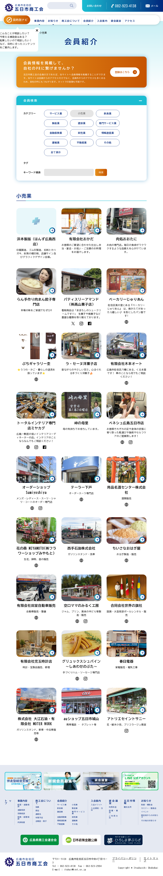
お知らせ (53, 21)
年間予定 (39, 817)
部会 (37, 810)
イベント (145, 812)
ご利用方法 (113, 816)
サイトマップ (151, 859)
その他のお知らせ (148, 820)
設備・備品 (113, 811)
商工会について (71, 21)
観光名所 (127, 807)
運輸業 (55, 142)
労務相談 (21, 813)
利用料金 (112, 807)
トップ (8, 802)
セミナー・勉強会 (148, 808)
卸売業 (81, 133)
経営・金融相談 (23, 805)
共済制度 (21, 822)
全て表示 (56, 152)
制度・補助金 (147, 805)
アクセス (130, 21)
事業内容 (39, 21)
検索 (101, 172)
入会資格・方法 (97, 809)
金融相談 (21, 810)
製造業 (55, 123)
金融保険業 (56, 133)
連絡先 (38, 814)
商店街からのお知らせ (149, 816)
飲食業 (107, 113)
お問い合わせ (94, 6)
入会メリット (96, 805)
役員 (37, 807)
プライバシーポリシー (124, 859)
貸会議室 (116, 21)
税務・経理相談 (23, 818)
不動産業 (82, 142)
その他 (107, 142)
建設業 (81, 123)
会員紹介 (88, 21)
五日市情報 (129, 802)
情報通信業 (108, 133)
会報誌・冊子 (41, 821)
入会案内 (102, 21)
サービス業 (56, 113)
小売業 (75, 805)
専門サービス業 (107, 123)
